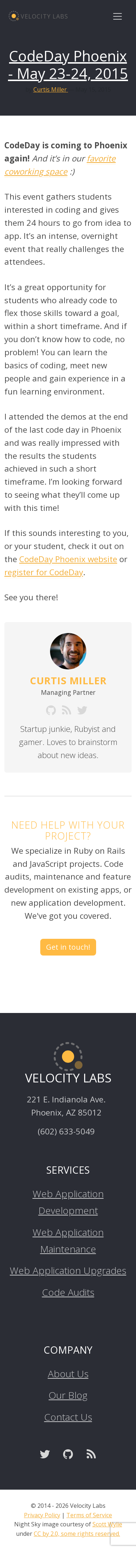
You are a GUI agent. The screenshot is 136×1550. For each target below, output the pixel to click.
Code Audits (68, 1292)
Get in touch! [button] (68, 947)
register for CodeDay (43, 572)
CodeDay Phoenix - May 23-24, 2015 (68, 64)
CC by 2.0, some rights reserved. (77, 1534)
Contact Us (68, 1416)
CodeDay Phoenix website (68, 559)
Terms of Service (89, 1515)
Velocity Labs (38, 16)
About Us (68, 1373)
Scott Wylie (107, 1524)
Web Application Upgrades (68, 1270)
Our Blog (68, 1395)
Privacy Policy (42, 1515)
